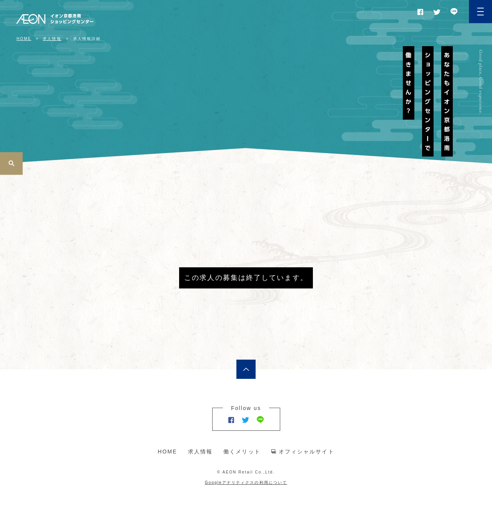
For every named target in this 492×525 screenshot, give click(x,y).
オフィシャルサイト (306, 451)
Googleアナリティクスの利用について (246, 482)
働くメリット (242, 451)
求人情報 (200, 451)
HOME (167, 451)
